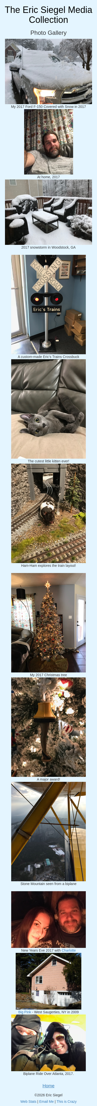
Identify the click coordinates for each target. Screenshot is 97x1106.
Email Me (46, 1102)
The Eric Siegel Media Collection (48, 15)
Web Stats (28, 1102)
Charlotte (69, 950)
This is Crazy (66, 1102)
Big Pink (24, 1012)
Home (48, 1085)
